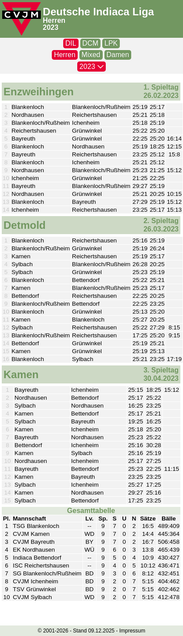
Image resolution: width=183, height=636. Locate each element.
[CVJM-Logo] (21, 19)
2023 (51, 27)
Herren (54, 20)
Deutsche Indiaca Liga (98, 12)
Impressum (132, 631)
